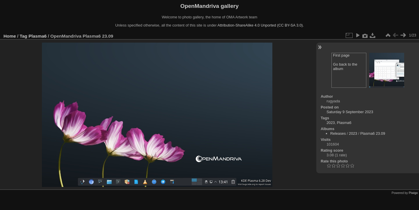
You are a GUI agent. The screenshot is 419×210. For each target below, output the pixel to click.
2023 (330, 122)
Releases (338, 133)
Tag (23, 36)
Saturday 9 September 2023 (349, 112)
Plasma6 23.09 (372, 133)
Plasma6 (38, 36)
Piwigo (413, 193)
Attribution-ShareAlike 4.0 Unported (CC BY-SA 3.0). (260, 25)
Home (9, 36)
